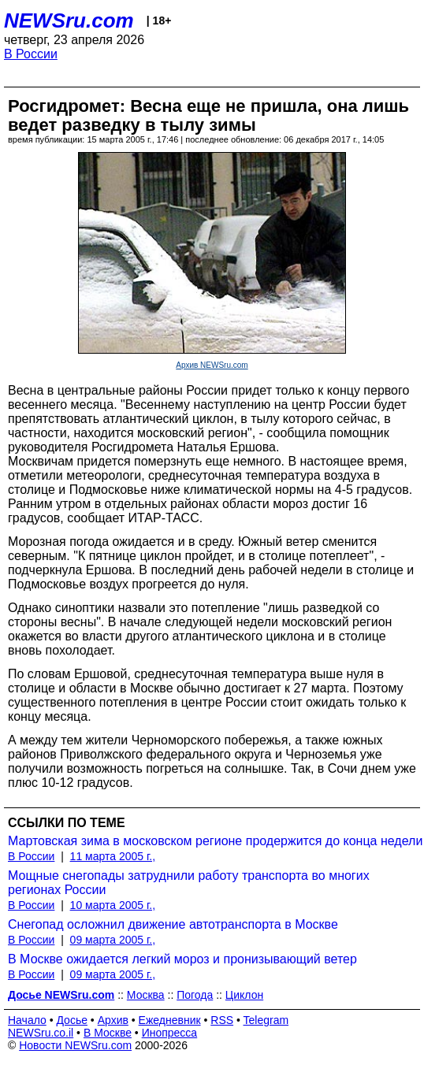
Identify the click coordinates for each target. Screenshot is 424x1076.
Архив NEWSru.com (211, 365)
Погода (195, 995)
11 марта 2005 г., (113, 856)
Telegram (266, 1020)
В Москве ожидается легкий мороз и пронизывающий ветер (182, 959)
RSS (221, 1020)
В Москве (108, 1032)
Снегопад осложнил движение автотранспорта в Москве (173, 924)
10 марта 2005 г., (113, 905)
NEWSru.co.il (40, 1032)
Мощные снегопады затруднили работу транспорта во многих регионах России (189, 882)
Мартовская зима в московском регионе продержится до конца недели (215, 841)
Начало (27, 1020)
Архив (113, 1020)
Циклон (244, 995)
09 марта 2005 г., (113, 939)
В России (31, 54)
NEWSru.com (69, 20)
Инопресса (170, 1032)
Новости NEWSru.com (75, 1045)
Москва (146, 995)
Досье (71, 1020)
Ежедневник (170, 1020)
